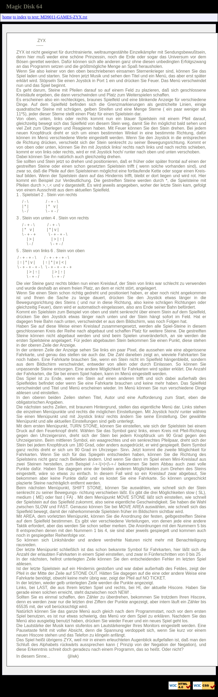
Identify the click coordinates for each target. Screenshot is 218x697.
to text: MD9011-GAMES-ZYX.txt (58, 17)
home (7, 17)
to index (20, 17)
